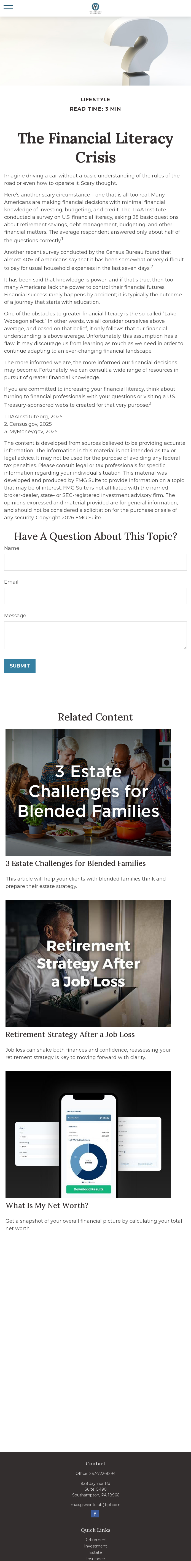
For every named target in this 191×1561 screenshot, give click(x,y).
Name (11, 548)
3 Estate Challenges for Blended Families (76, 863)
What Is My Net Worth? (47, 1205)
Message (15, 616)
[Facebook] (95, 1513)
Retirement (95, 1539)
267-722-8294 (102, 1473)
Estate (95, 1552)
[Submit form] (20, 666)
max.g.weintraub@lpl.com (95, 1504)
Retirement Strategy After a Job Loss (70, 1034)
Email (11, 582)
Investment (95, 1546)
